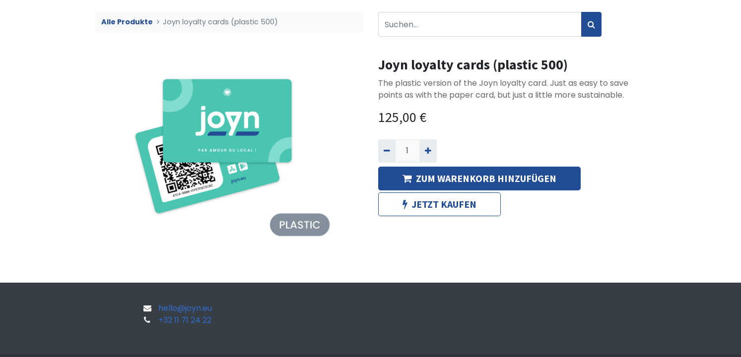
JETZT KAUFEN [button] (439, 204)
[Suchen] (591, 24)
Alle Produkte (127, 22)
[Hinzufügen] (428, 150)
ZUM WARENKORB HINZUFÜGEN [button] (479, 178)
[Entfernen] (387, 150)
